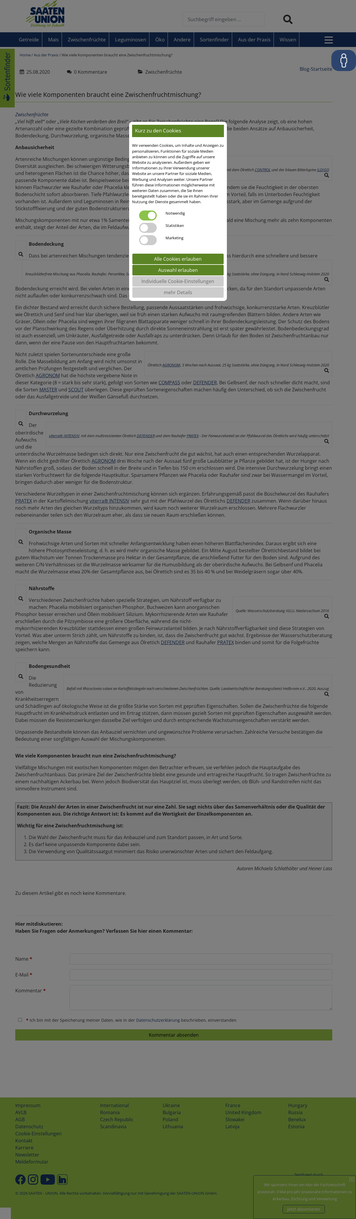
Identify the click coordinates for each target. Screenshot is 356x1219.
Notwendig (175, 213)
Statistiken (175, 225)
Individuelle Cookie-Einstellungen (177, 281)
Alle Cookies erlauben (178, 259)
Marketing (174, 237)
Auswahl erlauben (178, 270)
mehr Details (178, 292)
